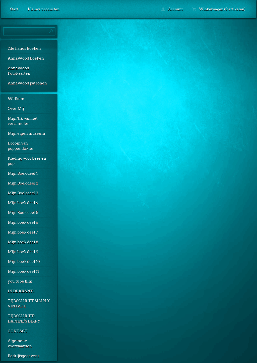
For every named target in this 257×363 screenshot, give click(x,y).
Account (172, 9)
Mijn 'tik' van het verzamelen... (23, 121)
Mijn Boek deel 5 (23, 212)
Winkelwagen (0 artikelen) (218, 9)
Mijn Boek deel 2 (23, 183)
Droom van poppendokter (21, 146)
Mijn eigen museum (26, 133)
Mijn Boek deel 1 (23, 173)
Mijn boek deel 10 (24, 261)
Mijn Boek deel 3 (23, 193)
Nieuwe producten (43, 9)
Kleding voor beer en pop (27, 161)
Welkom (16, 99)
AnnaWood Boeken (26, 58)
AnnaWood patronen (27, 83)
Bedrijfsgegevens (23, 356)
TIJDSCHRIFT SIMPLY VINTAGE (29, 303)
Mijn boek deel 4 (23, 203)
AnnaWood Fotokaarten (19, 71)
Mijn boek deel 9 (23, 252)
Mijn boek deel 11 (23, 271)
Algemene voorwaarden (20, 343)
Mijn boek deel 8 (23, 242)
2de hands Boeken (24, 48)
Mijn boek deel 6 (23, 222)
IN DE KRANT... (21, 291)
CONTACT (18, 331)
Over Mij (16, 108)
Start (14, 9)
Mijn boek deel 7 (23, 232)
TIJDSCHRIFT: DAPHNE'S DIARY (24, 319)
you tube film (20, 281)
